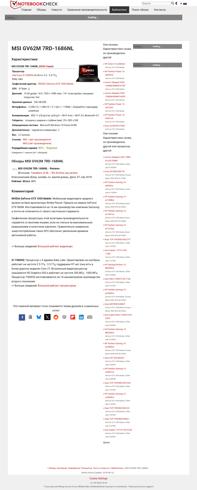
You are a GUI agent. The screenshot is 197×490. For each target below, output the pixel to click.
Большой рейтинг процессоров (57, 285)
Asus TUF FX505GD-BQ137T (118, 239)
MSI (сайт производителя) (37, 143)
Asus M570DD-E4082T (115, 304)
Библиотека (119, 9)
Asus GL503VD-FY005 (115, 126)
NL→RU (50, 172)
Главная (26, 9)
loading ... (11, 17)
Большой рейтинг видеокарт (55, 246)
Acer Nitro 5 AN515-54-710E (117, 279)
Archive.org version (67, 172)
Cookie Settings (99, 478)
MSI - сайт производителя (37, 139)
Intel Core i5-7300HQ (23, 75)
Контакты (160, 9)
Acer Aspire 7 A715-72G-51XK (118, 430)
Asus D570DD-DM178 (114, 171)
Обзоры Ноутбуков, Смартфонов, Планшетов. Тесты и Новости (79, 468)
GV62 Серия (46, 66)
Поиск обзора (140, 9)
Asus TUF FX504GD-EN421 (117, 419)
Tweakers (36, 172)
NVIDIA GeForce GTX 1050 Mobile (55, 84)
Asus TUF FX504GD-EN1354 (117, 383)
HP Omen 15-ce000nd (115, 64)
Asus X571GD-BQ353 (114, 358)
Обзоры (41, 9)
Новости (56, 9)
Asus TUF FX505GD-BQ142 (117, 408)
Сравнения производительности (87, 9)
